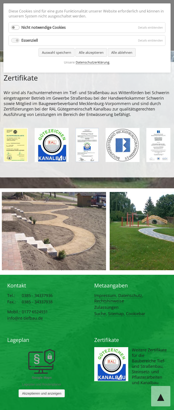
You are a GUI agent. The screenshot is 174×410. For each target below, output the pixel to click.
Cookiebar (135, 313)
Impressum (105, 295)
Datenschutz (130, 295)
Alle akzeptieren (91, 52)
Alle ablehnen (121, 52)
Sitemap (116, 313)
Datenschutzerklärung (92, 62)
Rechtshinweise (109, 301)
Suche (100, 313)
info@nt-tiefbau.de (25, 318)
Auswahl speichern (56, 52)
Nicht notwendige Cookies (43, 27)
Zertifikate (157, 350)
